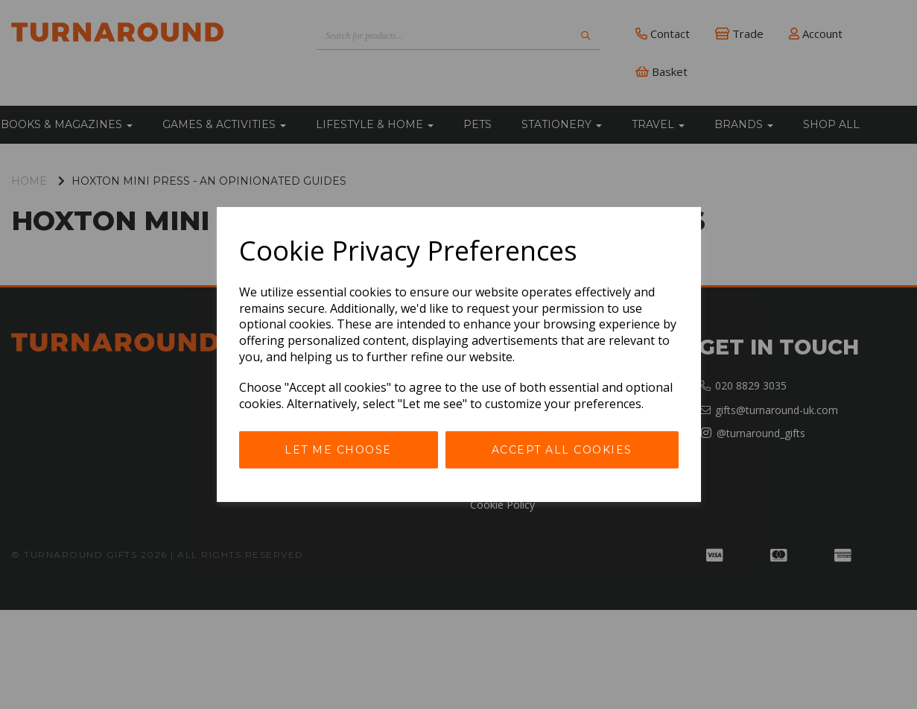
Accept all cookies (562, 450)
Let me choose (338, 450)
